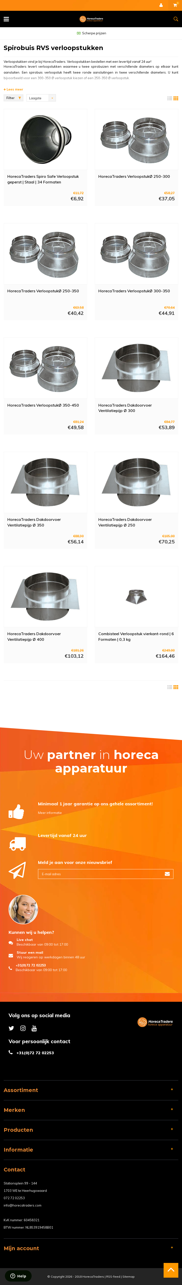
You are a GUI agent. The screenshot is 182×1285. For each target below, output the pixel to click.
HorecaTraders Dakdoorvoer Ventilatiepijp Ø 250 (125, 522)
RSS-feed (113, 1276)
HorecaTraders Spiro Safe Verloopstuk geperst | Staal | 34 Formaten (43, 179)
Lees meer (13, 89)
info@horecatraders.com (22, 1205)
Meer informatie (50, 813)
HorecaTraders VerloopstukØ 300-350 (134, 290)
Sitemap (128, 1276)
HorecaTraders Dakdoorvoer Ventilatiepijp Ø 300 (125, 408)
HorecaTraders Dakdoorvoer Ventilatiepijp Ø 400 (34, 636)
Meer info (40, 213)
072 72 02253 (14, 1198)
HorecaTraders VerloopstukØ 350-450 (43, 405)
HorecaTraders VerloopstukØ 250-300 (134, 176)
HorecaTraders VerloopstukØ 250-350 (43, 290)
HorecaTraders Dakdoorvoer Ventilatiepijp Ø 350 (34, 522)
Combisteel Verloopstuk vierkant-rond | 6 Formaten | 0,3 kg (136, 636)
